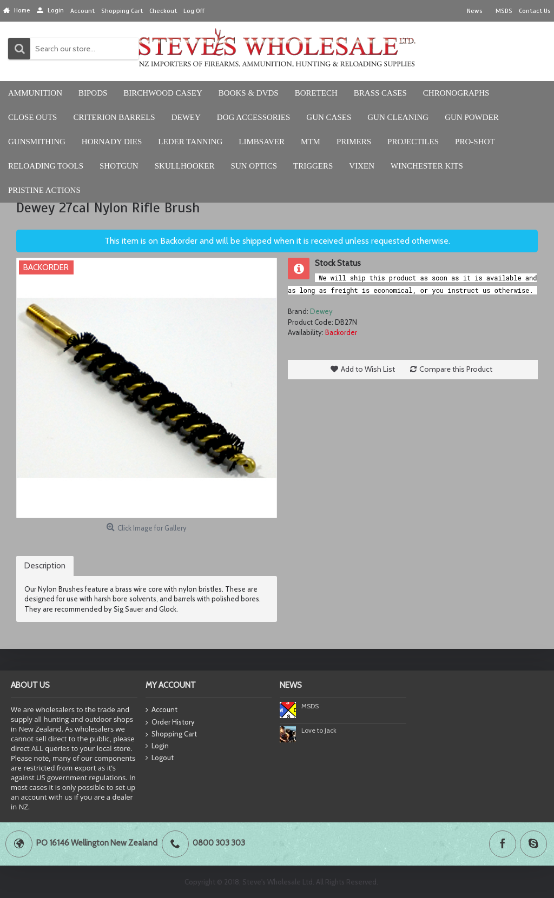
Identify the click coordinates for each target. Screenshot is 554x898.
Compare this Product (455, 369)
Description (44, 566)
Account (161, 710)
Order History (170, 722)
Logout (160, 758)
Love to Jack (319, 730)
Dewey (321, 311)
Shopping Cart (171, 734)
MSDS (310, 706)
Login (157, 746)
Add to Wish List (368, 369)
